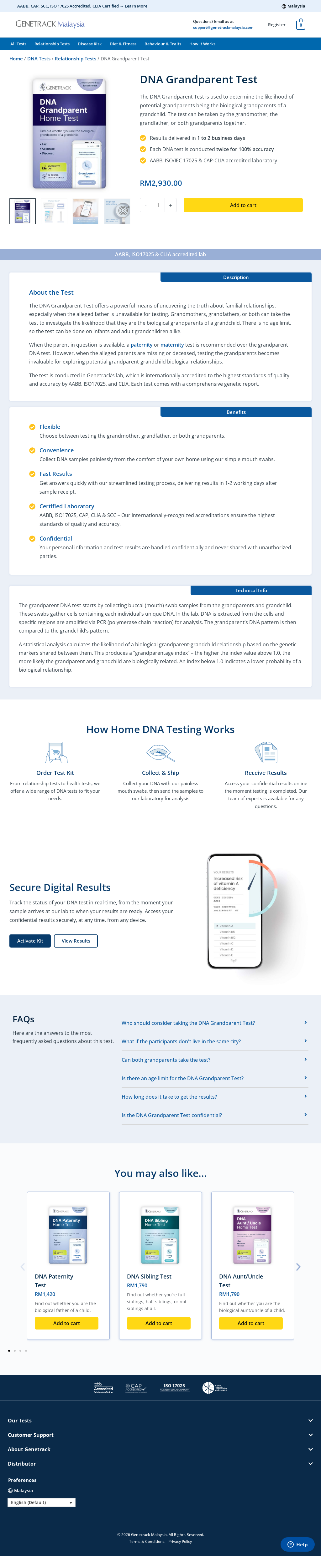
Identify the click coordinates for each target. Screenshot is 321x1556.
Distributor (22, 1463)
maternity (172, 344)
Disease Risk (90, 44)
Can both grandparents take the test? (166, 1059)
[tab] (215, 1023)
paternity (142, 344)
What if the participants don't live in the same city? (181, 1041)
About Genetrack (29, 1449)
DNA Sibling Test (149, 1276)
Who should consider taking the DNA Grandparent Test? (188, 1023)
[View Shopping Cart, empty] (300, 24)
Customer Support (31, 1434)
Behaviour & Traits (163, 44)
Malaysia (296, 6)
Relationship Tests (52, 44)
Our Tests (20, 1420)
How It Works (202, 44)
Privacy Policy (180, 1541)
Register (277, 25)
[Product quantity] (158, 205)
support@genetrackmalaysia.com (223, 27)
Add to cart (243, 205)
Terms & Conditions (147, 1541)
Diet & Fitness (123, 44)
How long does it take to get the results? (169, 1096)
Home (16, 58)
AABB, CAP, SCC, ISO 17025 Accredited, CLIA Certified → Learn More (82, 6)
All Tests (18, 44)
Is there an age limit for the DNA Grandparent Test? (183, 1078)
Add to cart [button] (66, 1323)
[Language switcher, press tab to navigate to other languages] (42, 1502)
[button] (76, 941)
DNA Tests (38, 58)
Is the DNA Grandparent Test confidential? (172, 1115)
